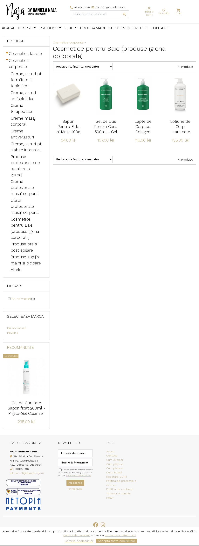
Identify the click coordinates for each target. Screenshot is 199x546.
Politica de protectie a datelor (121, 483)
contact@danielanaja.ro (28, 473)
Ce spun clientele (127, 28)
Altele (16, 269)
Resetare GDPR (116, 476)
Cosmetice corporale (68, 42)
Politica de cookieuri (119, 489)
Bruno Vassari (23, 299)
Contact (159, 28)
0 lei (178, 13)
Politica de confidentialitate (78, 475)
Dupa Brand (114, 472)
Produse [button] (48, 28)
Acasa (8, 28)
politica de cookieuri (76, 535)
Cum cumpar (114, 459)
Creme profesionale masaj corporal (25, 187)
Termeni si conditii (118, 493)
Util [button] (69, 28)
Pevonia (12, 333)
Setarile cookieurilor (79, 541)
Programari (92, 28)
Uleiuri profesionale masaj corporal (25, 206)
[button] (179, 10)
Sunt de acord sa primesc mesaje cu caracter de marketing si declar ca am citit (75, 472)
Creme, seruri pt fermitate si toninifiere (26, 79)
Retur (109, 497)
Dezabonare (75, 489)
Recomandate (20, 347)
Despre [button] (25, 28)
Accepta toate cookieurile (116, 541)
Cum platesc (114, 464)
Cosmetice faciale (25, 53)
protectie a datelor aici (120, 535)
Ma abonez (75, 482)
